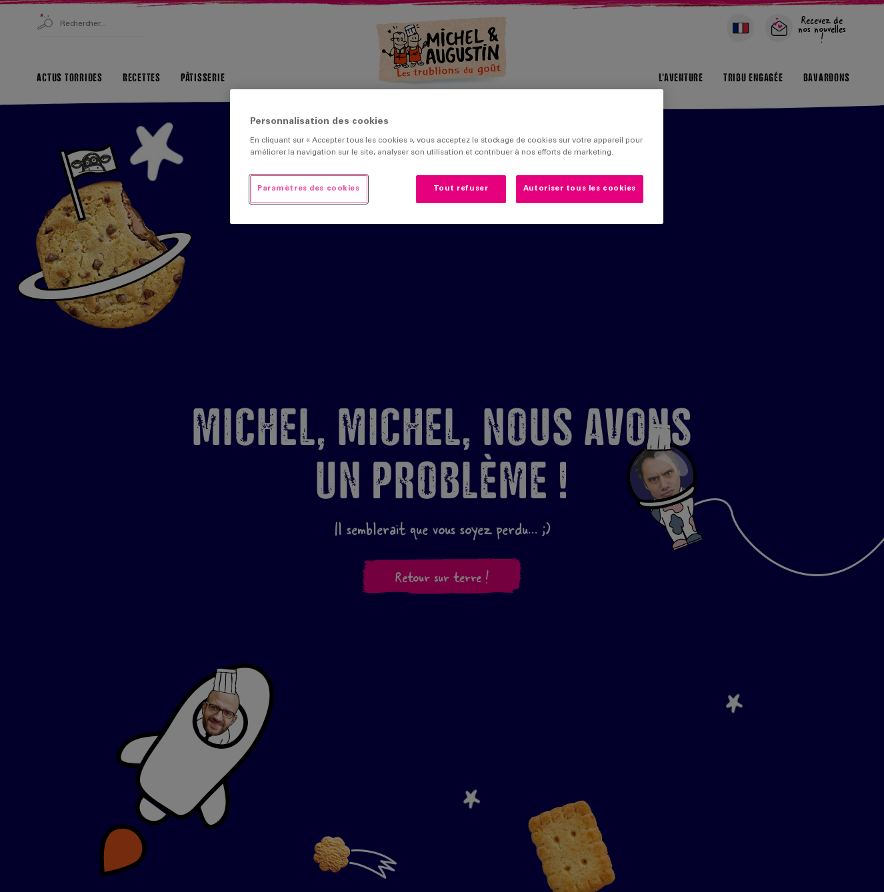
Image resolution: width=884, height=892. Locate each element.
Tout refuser (460, 189)
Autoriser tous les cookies (579, 189)
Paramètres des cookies (308, 189)
